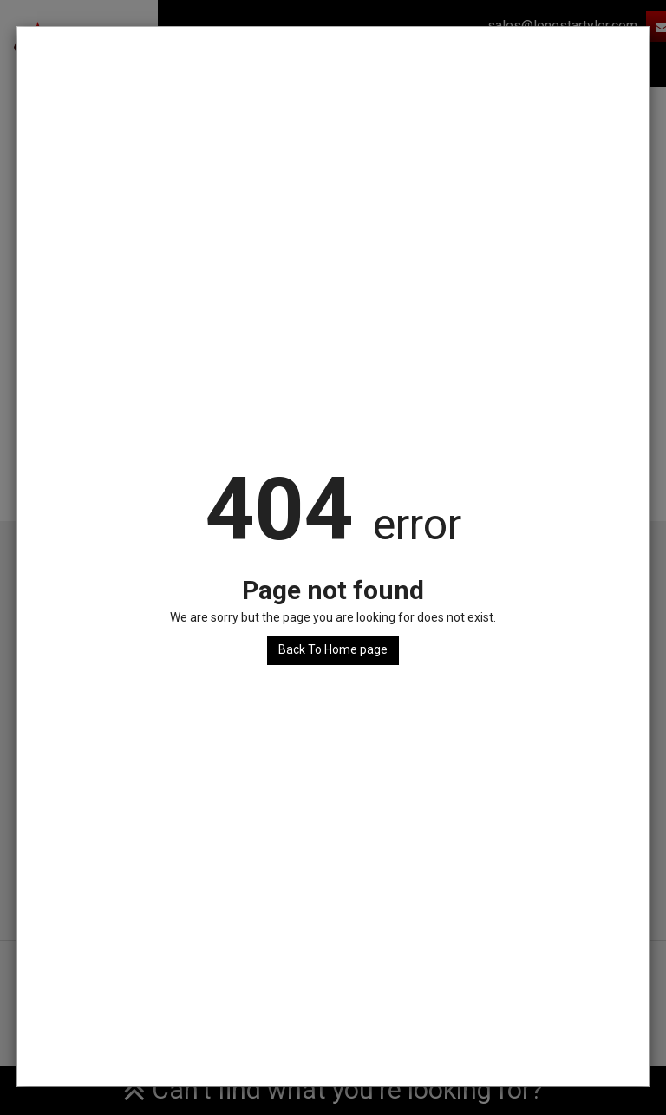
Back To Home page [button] (333, 649)
